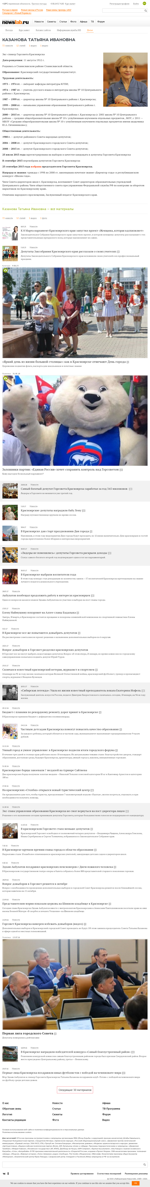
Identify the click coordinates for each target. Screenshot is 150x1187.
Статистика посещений (109, 1173)
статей (22, 45)
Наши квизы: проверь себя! (58, 10)
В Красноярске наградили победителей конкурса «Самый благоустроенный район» (78, 1052)
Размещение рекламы (136, 1173)
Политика (6, 373)
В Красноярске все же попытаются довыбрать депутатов (41, 633)
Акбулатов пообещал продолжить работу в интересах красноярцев (48, 595)
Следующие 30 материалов (75, 1090)
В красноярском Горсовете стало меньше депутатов (57, 829)
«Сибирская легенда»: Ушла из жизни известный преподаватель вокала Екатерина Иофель (83, 690)
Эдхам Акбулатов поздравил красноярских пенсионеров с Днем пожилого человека (59, 867)
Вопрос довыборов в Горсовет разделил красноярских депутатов (45, 650)
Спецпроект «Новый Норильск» (16, 13)
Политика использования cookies (16, 1132)
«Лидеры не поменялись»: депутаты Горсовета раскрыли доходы (66, 553)
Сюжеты (57, 1114)
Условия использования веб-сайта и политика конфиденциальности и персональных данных (43, 1129)
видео (34, 45)
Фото (55, 1120)
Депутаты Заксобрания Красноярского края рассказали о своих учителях (70, 251)
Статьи (56, 1108)
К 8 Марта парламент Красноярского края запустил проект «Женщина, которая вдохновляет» (82, 230)
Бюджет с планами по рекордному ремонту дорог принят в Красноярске (51, 712)
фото (44, 218)
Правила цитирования (82, 1173)
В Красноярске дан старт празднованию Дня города (56, 531)
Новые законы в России (32, 10)
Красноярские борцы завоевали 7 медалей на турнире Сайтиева (44, 770)
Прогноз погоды (39, 3)
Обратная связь (11, 1108)
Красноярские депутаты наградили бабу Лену (53, 510)
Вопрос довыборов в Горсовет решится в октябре (34, 884)
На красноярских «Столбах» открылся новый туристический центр (48, 790)
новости (9, 45)
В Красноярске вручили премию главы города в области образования (49, 849)
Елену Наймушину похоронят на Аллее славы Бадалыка (40, 612)
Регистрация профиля (119, 3)
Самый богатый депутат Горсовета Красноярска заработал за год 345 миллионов (76, 488)
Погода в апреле (10, 10)
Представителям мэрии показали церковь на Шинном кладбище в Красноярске (56, 903)
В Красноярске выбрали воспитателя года (48, 574)
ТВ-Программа (111, 1108)
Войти (136, 3)
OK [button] (135, 1183)
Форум (106, 1114)
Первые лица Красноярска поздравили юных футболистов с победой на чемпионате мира (63, 1072)
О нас (5, 1103)
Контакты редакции (14, 1120)
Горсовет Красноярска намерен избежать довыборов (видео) (44, 924)
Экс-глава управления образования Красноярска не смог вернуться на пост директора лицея (65, 811)
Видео (106, 1120)
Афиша (106, 1103)
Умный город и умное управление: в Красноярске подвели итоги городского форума (60, 750)
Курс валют (70, 3)
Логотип (7, 1114)
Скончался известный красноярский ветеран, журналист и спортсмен (50, 669)
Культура (6, 265)
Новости (34, 226)
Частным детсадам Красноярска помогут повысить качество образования (71, 729)
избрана (36, 166)
